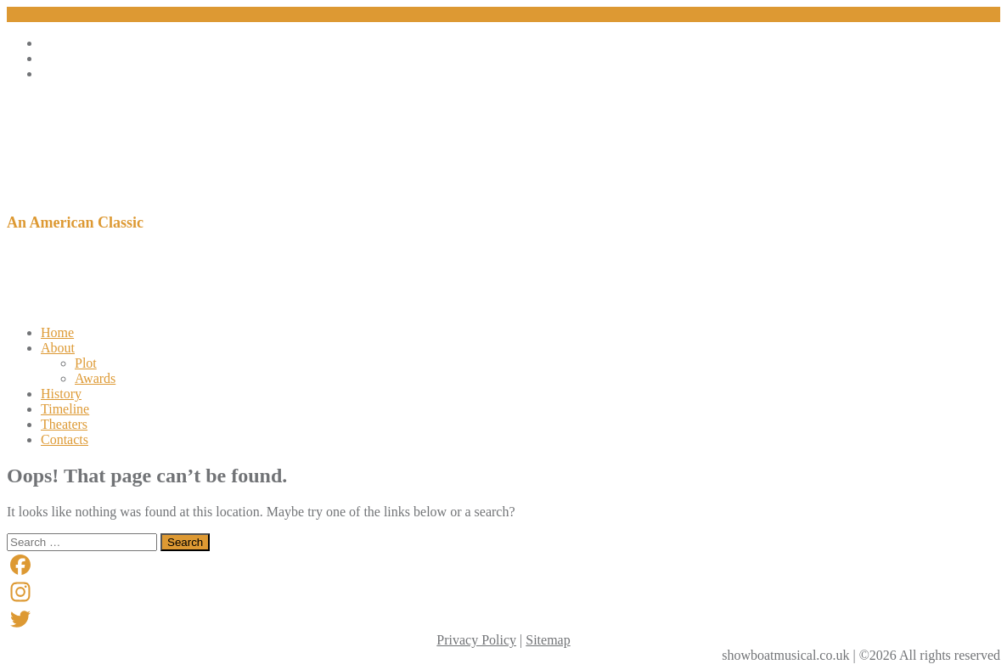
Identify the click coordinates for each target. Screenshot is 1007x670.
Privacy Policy (476, 640)
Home (57, 332)
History (61, 393)
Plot (86, 363)
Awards (95, 378)
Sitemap (548, 640)
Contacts (64, 439)
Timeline (65, 409)
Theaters (64, 424)
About (58, 348)
